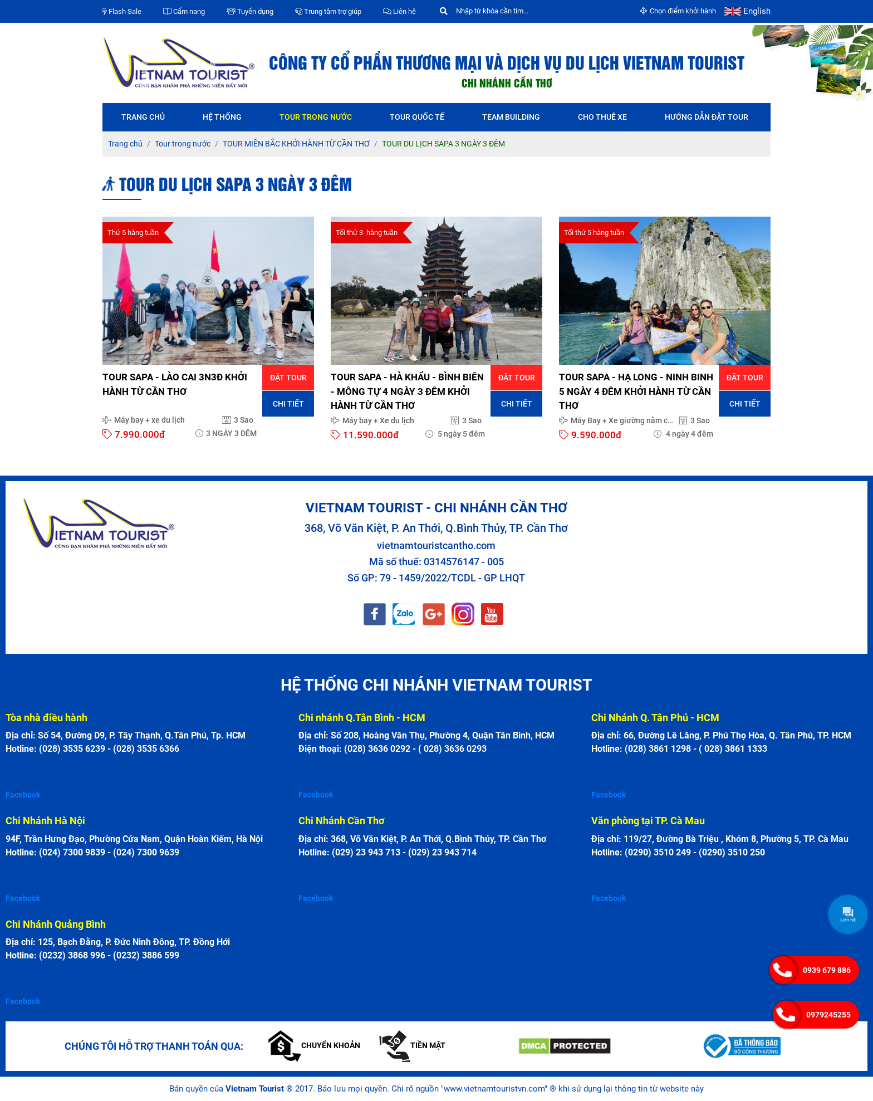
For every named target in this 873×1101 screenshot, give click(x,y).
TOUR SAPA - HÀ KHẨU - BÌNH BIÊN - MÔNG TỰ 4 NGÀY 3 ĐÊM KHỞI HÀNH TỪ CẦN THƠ (407, 391)
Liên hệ (399, 11)
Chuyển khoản (314, 1045)
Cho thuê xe (602, 116)
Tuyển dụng (250, 11)
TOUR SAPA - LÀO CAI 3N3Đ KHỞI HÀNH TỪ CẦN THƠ (174, 384)
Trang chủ (143, 116)
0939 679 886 (827, 970)
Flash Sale (121, 11)
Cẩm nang (184, 11)
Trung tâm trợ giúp (328, 11)
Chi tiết (288, 403)
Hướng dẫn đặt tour (706, 116)
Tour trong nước (315, 116)
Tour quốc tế (417, 116)
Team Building (511, 116)
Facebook (23, 794)
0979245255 (828, 1014)
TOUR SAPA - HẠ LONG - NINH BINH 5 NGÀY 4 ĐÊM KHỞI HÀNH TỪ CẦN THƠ (636, 391)
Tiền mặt (412, 1045)
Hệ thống (222, 116)
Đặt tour (288, 377)
